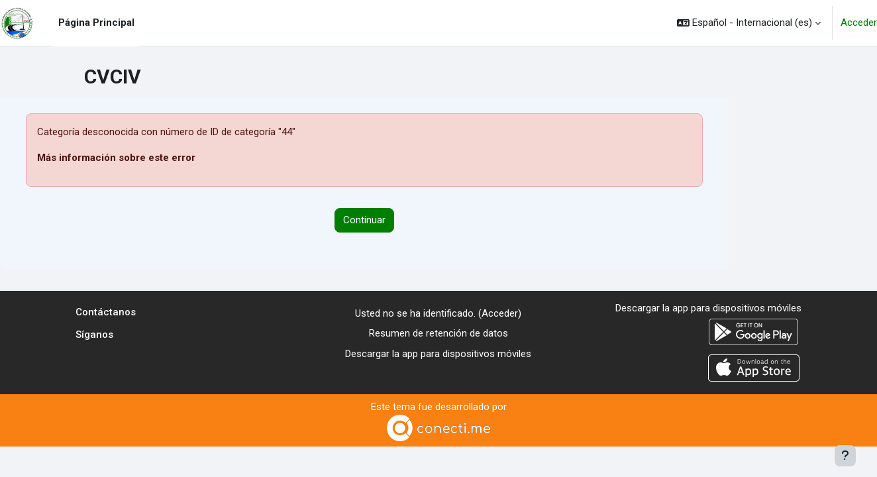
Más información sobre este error (116, 158)
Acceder (859, 22)
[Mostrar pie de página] (845, 455)
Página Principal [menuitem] (96, 22)
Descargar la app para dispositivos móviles (438, 354)
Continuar (364, 220)
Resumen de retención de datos (438, 333)
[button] (748, 23)
